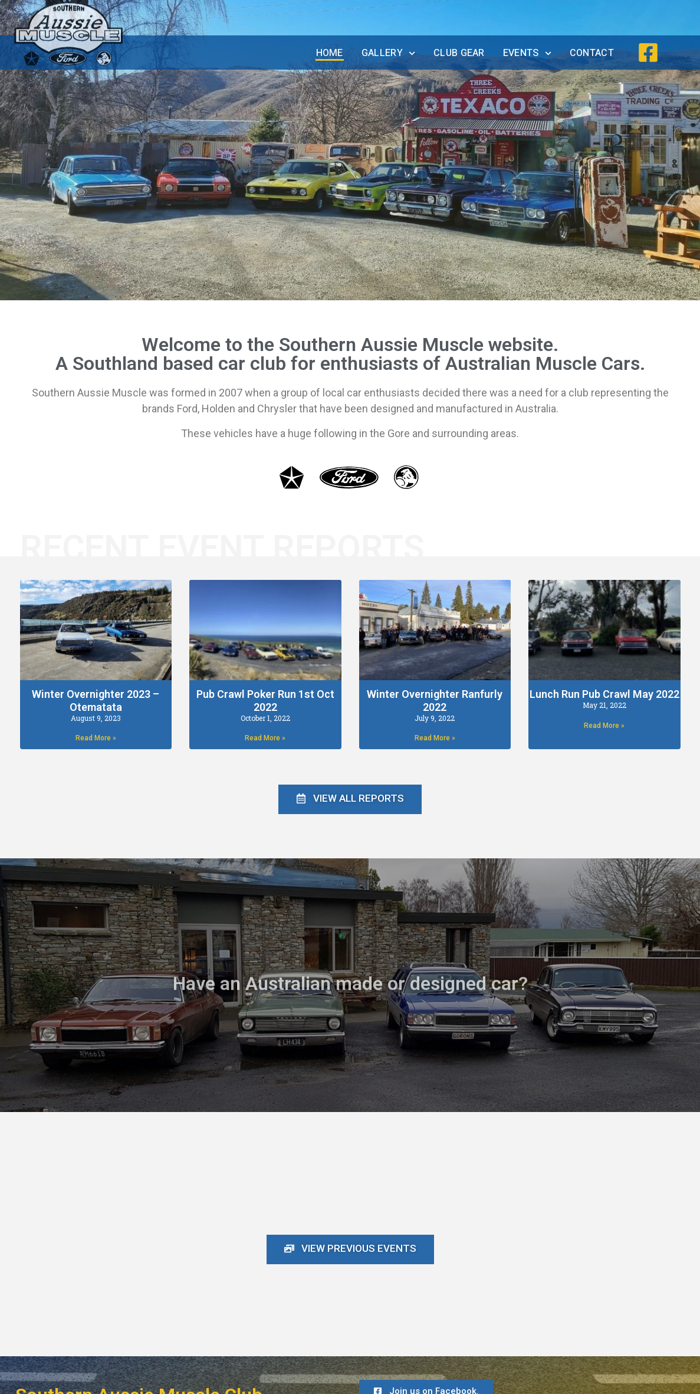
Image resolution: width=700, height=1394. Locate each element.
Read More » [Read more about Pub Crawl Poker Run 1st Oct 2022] (265, 738)
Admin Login (669, 1385)
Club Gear (459, 53)
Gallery (388, 53)
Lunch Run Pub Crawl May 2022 (604, 694)
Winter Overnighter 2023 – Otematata (95, 700)
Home (329, 53)
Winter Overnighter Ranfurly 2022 (434, 700)
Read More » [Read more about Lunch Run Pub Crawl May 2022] (604, 725)
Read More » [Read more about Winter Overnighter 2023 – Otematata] (95, 738)
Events (527, 53)
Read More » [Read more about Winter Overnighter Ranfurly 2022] (435, 738)
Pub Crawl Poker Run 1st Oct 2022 (265, 700)
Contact (592, 53)
